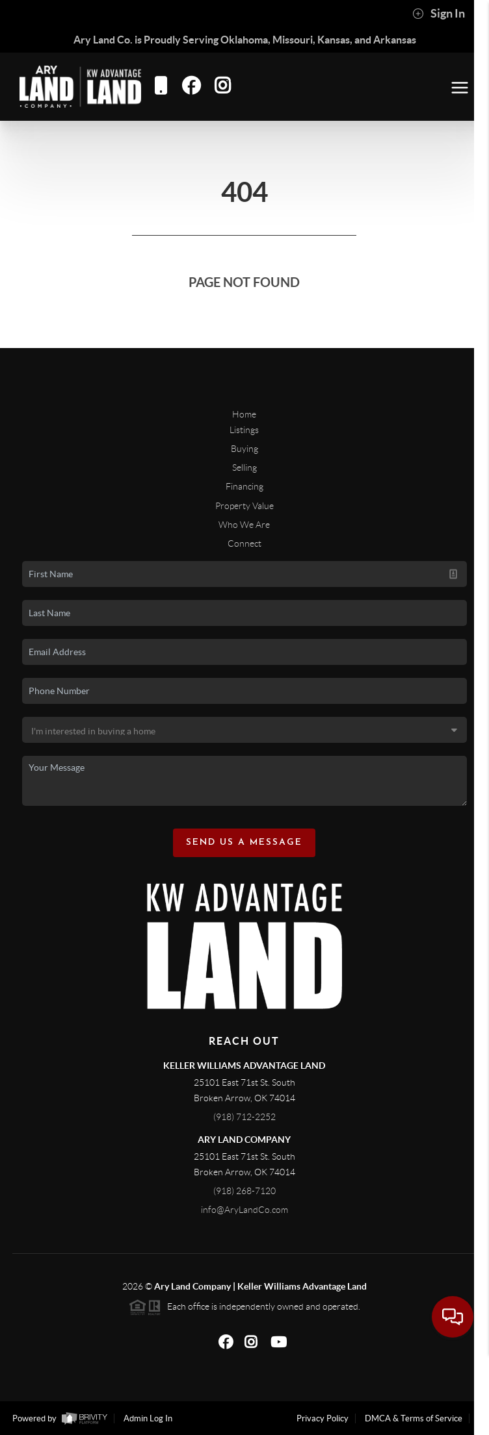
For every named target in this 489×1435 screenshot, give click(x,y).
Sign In (438, 13)
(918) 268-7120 (244, 1191)
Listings (244, 430)
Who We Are (244, 524)
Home (244, 414)
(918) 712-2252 (244, 1117)
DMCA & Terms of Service (413, 1418)
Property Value (244, 506)
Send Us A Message (244, 842)
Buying (244, 448)
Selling (244, 467)
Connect (244, 543)
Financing (244, 486)
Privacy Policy (323, 1418)
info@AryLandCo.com (244, 1209)
